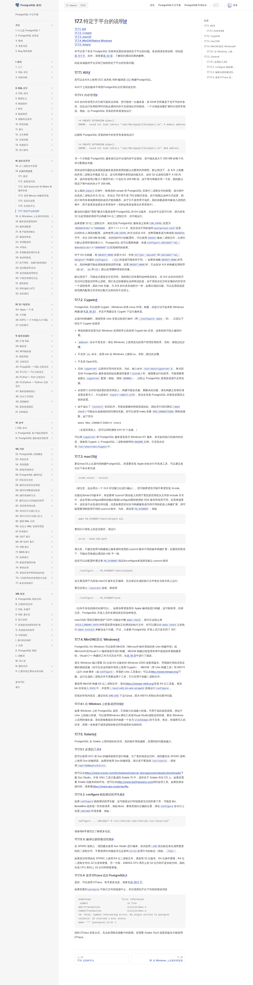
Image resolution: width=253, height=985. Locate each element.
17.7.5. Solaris (83, 44)
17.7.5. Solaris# (211, 56)
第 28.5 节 (136, 882)
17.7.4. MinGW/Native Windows (93, 40)
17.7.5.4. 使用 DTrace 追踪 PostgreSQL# (221, 77)
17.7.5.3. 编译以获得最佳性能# (221, 72)
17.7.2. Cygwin (83, 32)
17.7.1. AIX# (209, 25)
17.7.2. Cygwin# (212, 36)
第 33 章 (108, 55)
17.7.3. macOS (83, 36)
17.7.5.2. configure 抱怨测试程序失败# (221, 67)
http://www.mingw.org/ (165, 671)
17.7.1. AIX (80, 29)
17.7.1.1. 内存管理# (215, 30)
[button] (52, 25)
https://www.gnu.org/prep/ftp (110, 786)
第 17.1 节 (80, 55)
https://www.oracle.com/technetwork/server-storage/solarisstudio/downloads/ (133, 773)
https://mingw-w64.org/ (139, 683)
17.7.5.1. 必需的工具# (217, 61)
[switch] (216, 5)
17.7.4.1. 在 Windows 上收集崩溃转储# (221, 51)
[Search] (76, 5)
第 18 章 (90, 311)
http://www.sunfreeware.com (135, 782)
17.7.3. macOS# (212, 41)
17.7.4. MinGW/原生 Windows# (220, 46)
